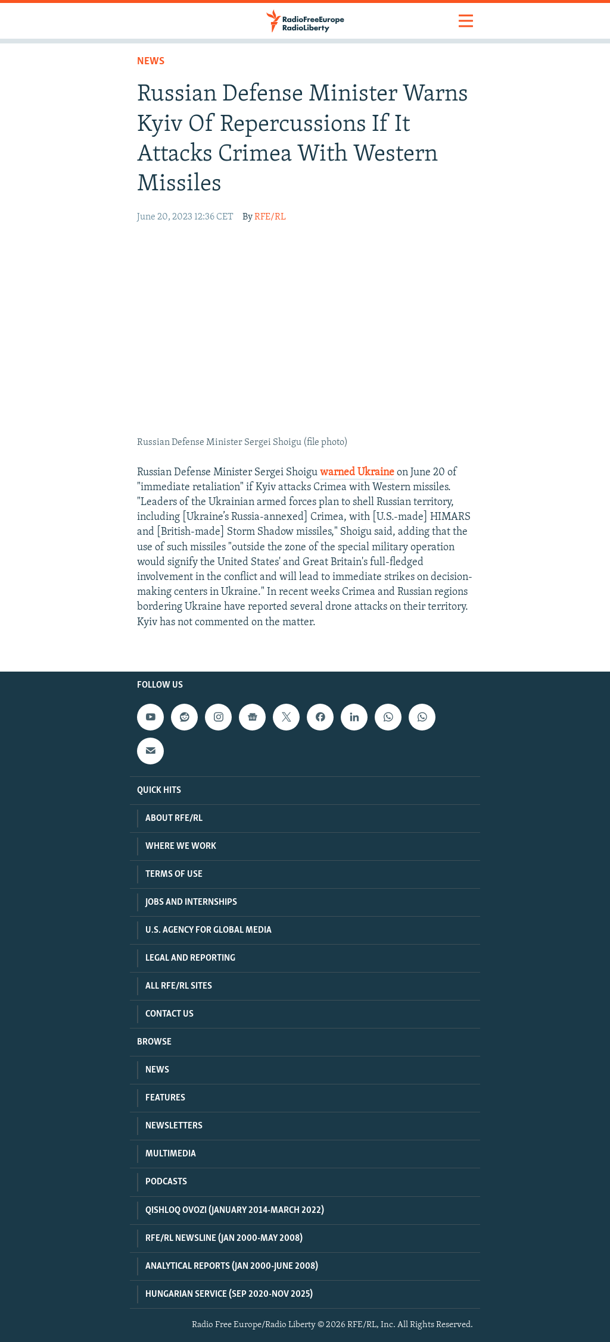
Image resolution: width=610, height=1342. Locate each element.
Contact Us (169, 1014)
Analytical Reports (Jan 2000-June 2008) (231, 1266)
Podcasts (166, 1182)
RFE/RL (270, 217)
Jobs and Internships (191, 902)
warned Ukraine (357, 472)
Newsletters (174, 1126)
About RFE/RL (174, 818)
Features (165, 1098)
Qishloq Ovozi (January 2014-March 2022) (234, 1210)
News (150, 61)
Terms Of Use (174, 874)
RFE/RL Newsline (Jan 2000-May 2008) (224, 1238)
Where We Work (180, 846)
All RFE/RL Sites (178, 986)
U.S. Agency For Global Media (208, 930)
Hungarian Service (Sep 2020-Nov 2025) (229, 1294)
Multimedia (170, 1154)
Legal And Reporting (190, 958)
